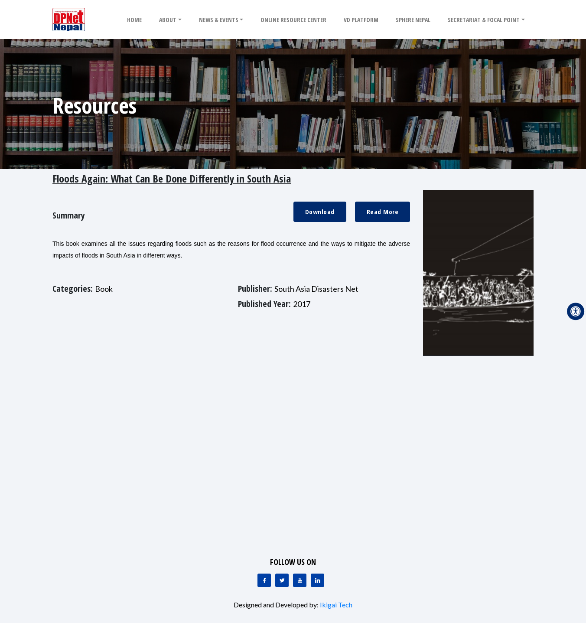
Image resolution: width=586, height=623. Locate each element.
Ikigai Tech (336, 604)
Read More (383, 211)
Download (320, 211)
